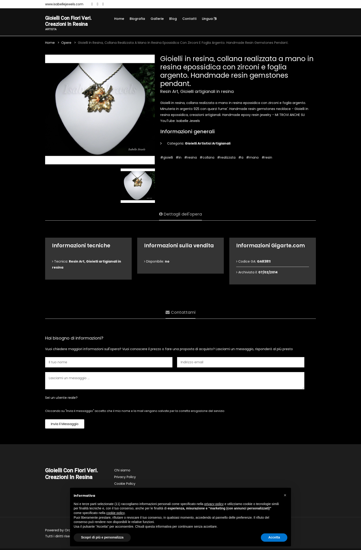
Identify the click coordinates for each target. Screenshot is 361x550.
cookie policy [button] (115, 513)
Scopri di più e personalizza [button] (102, 537)
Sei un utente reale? (61, 399)
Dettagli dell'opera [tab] (180, 214)
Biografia (137, 18)
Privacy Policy (125, 478)
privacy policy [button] (214, 504)
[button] (285, 495)
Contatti (189, 18)
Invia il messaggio (65, 425)
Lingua (209, 18)
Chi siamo (122, 472)
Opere (66, 44)
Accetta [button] (274, 537)
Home (119, 18)
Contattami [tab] (180, 312)
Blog (173, 18)
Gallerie (157, 18)
